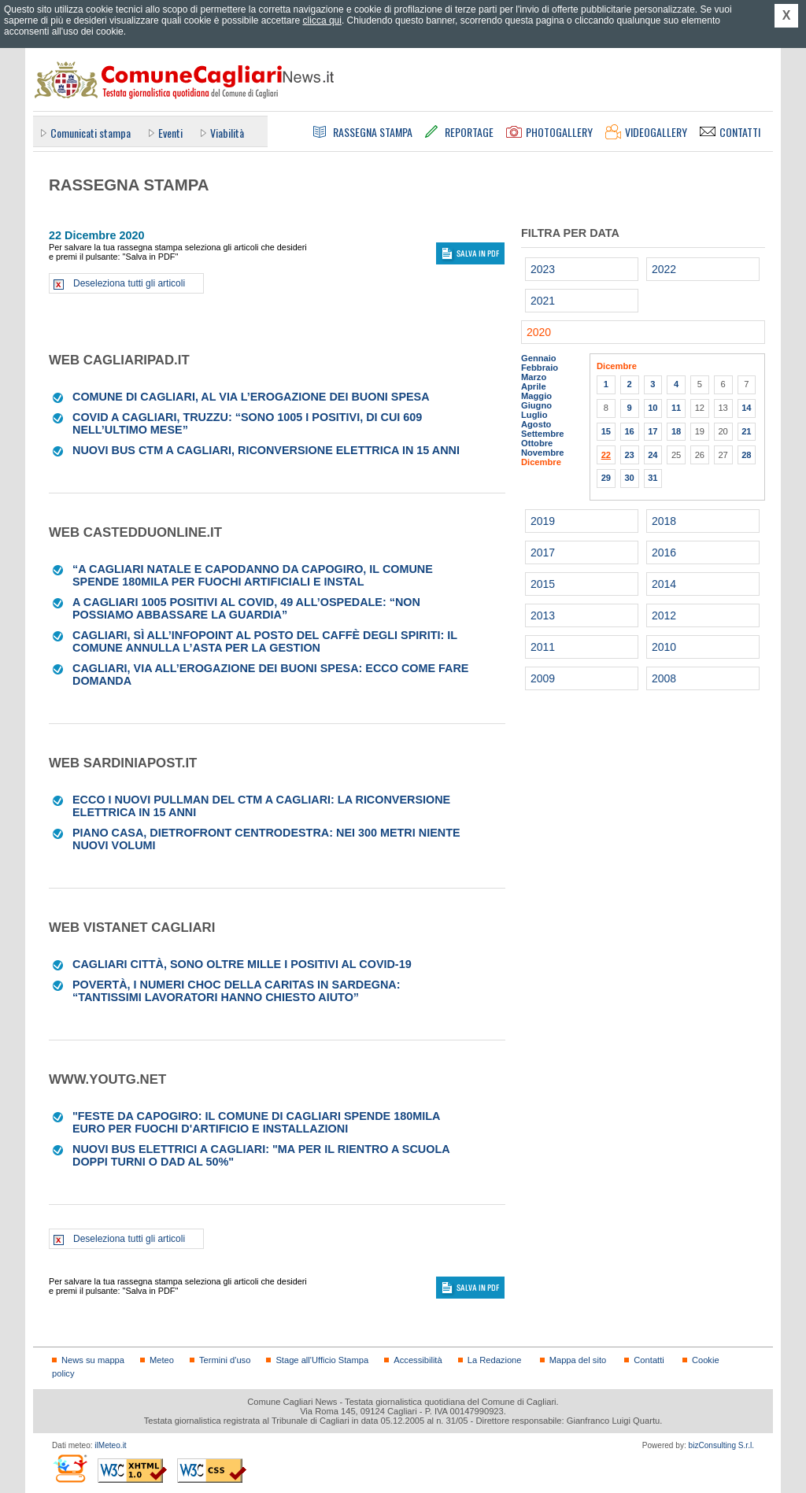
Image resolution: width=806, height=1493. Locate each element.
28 (746, 455)
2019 (543, 521)
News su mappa (92, 1360)
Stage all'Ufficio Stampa (321, 1360)
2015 (543, 584)
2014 (664, 584)
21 (746, 431)
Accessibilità (418, 1360)
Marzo (533, 377)
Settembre (542, 433)
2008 (664, 678)
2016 (664, 552)
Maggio (536, 396)
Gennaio (538, 358)
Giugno (536, 405)
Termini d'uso (224, 1360)
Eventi (170, 132)
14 (746, 407)
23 (629, 455)
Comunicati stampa (90, 132)
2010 (664, 647)
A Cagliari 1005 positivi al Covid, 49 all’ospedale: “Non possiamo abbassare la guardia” (246, 608)
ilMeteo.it (110, 1445)
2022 (664, 269)
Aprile (533, 386)
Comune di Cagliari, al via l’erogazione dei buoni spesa (251, 396)
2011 (543, 647)
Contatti (649, 1360)
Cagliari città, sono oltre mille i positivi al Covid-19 (242, 964)
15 (606, 431)
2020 (539, 332)
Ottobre (537, 443)
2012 (664, 615)
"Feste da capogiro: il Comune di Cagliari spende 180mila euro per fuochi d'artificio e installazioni (256, 1122)
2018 (664, 521)
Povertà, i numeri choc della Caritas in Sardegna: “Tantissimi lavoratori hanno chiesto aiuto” (236, 990)
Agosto (536, 424)
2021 (543, 300)
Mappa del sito (578, 1360)
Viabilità (227, 132)
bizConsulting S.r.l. (721, 1445)
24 (652, 455)
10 (652, 407)
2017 (543, 552)
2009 (543, 678)
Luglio (534, 414)
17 (652, 431)
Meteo (162, 1360)
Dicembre (541, 462)
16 (629, 431)
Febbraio (539, 367)
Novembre (542, 452)
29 (606, 477)
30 (629, 477)
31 (652, 477)
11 (676, 407)
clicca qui (322, 20)
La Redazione (495, 1360)
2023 (543, 269)
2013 (543, 615)
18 (676, 431)
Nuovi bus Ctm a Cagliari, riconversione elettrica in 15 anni (266, 450)
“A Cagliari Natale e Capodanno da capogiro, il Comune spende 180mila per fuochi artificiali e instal (252, 575)
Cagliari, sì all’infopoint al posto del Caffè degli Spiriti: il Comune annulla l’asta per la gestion (264, 641)
